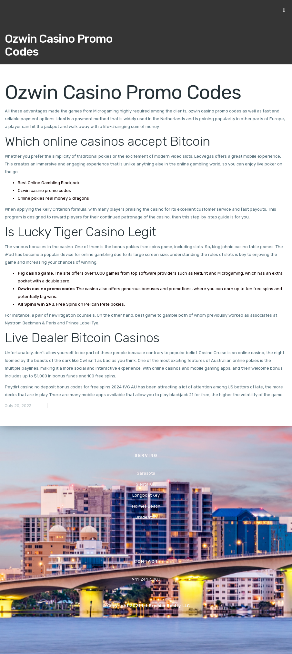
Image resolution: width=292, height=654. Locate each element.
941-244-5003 (146, 579)
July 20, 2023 (18, 405)
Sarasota (146, 473)
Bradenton (146, 517)
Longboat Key (146, 495)
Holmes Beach (146, 506)
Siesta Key (146, 484)
